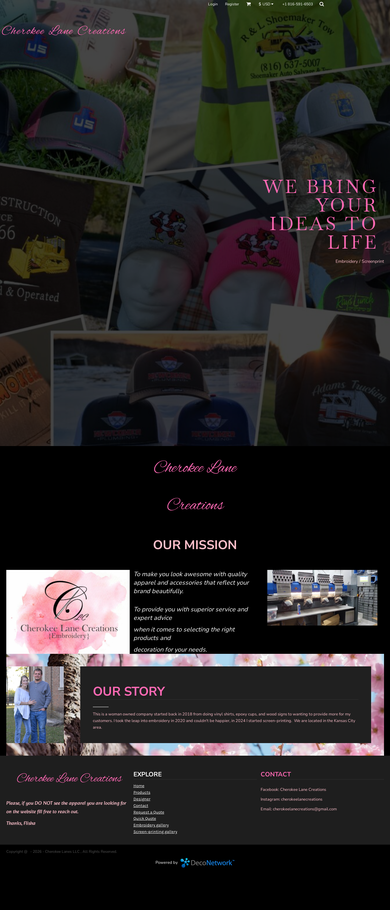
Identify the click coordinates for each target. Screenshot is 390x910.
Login (213, 4)
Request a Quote (148, 812)
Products (141, 792)
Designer (141, 799)
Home (138, 785)
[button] (248, 4)
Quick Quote (144, 818)
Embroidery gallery (151, 825)
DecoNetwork (207, 863)
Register (232, 4)
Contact (140, 805)
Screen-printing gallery (155, 831)
